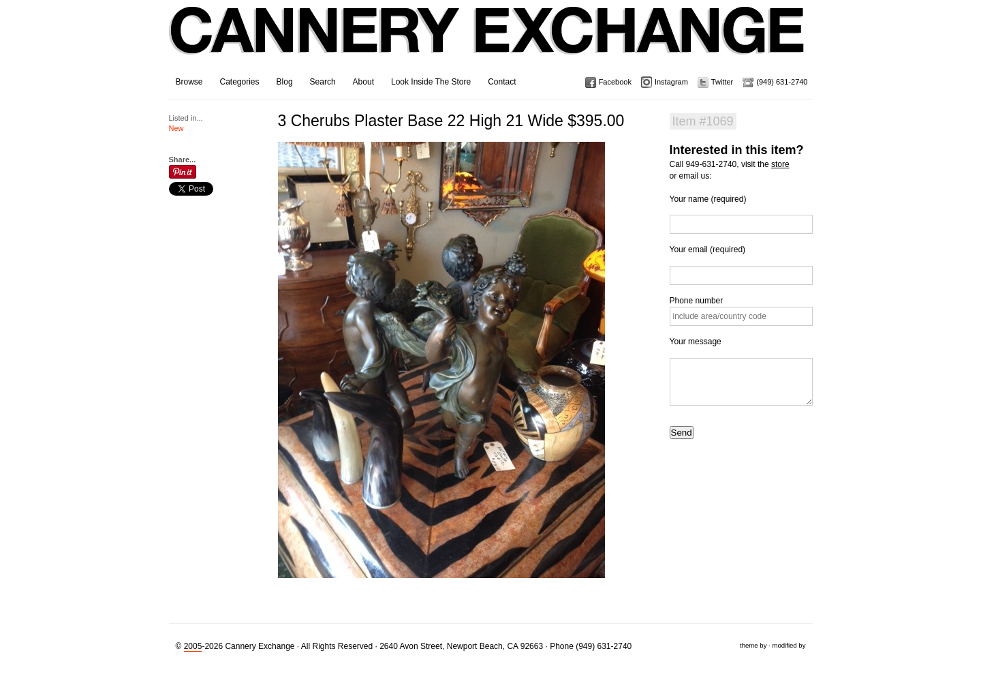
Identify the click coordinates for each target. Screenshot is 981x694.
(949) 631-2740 (781, 82)
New (176, 128)
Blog (285, 82)
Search (323, 82)
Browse (189, 82)
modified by (788, 645)
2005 (193, 646)
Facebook (615, 82)
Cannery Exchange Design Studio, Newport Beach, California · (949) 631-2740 (487, 41)
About (363, 82)
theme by (753, 645)
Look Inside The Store (431, 82)
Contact (502, 82)
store (780, 164)
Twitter (722, 82)
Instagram (671, 82)
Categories (240, 82)
